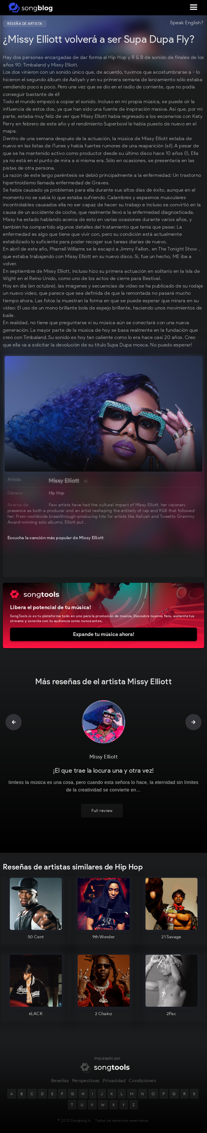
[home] (29, 7)
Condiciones (142, 1080)
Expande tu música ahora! (103, 634)
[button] (193, 7)
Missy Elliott (64, 480)
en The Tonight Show (174, 249)
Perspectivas (86, 1080)
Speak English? (186, 22)
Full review (102, 810)
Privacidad (114, 1080)
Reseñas (60, 1080)
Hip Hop (57, 493)
